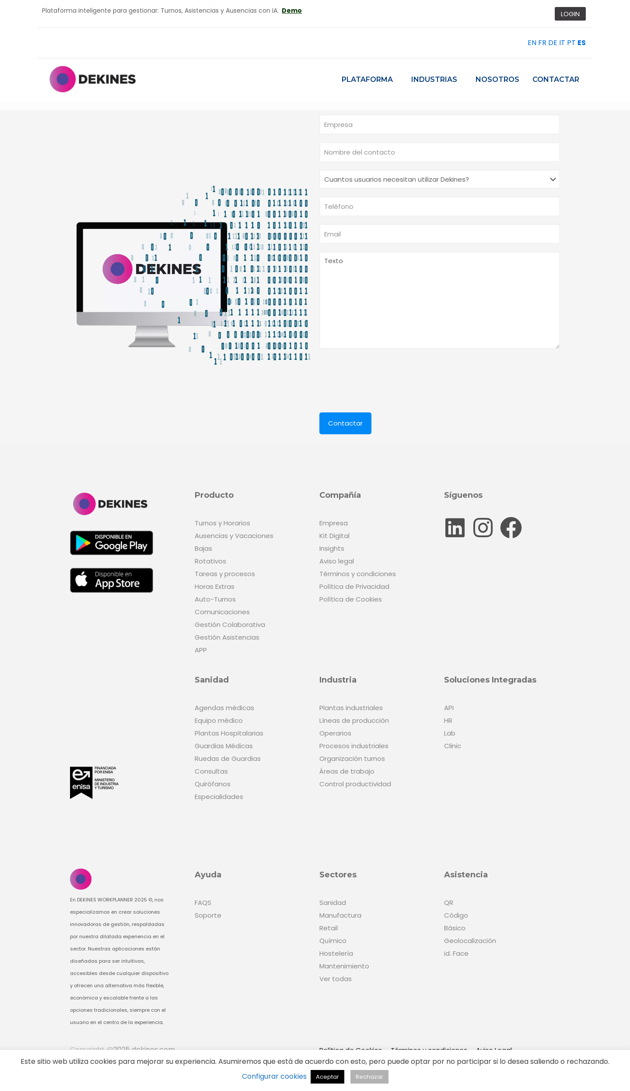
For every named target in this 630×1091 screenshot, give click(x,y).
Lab (449, 733)
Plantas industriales (351, 707)
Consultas (211, 771)
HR (448, 720)
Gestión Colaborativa (230, 624)
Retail (328, 928)
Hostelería (336, 953)
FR (542, 43)
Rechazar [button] (369, 1077)
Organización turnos (352, 758)
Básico (455, 928)
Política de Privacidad (354, 586)
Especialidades (219, 796)
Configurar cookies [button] (274, 1076)
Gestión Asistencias (227, 637)
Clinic (452, 745)
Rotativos (210, 561)
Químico (332, 940)
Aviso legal (336, 561)
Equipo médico (219, 720)
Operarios (335, 733)
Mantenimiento (344, 966)
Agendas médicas (224, 707)
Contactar (555, 79)
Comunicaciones (222, 611)
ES (582, 43)
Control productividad (355, 783)
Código (456, 915)
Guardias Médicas (224, 745)
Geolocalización (470, 940)
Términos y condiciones (357, 573)
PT (571, 43)
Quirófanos (213, 783)
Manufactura (340, 915)
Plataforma (367, 79)
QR (448, 902)
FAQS (203, 902)
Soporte (208, 915)
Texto (439, 300)
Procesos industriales (353, 745)
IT (562, 43)
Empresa (333, 523)
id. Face (456, 953)
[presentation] (385, 376)
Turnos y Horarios (222, 523)
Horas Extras (214, 586)
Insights (331, 548)
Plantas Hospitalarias (229, 733)
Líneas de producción (354, 720)
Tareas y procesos (225, 573)
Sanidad (332, 902)
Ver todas (335, 978)
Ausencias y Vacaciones (234, 535)
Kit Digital (334, 535)
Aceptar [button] (327, 1077)
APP (201, 650)
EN (532, 43)
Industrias (434, 79)
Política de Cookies (350, 599)
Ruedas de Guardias (228, 758)
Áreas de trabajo (346, 771)
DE (552, 43)
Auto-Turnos (215, 599)
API (449, 707)
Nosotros (497, 79)
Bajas (203, 548)
